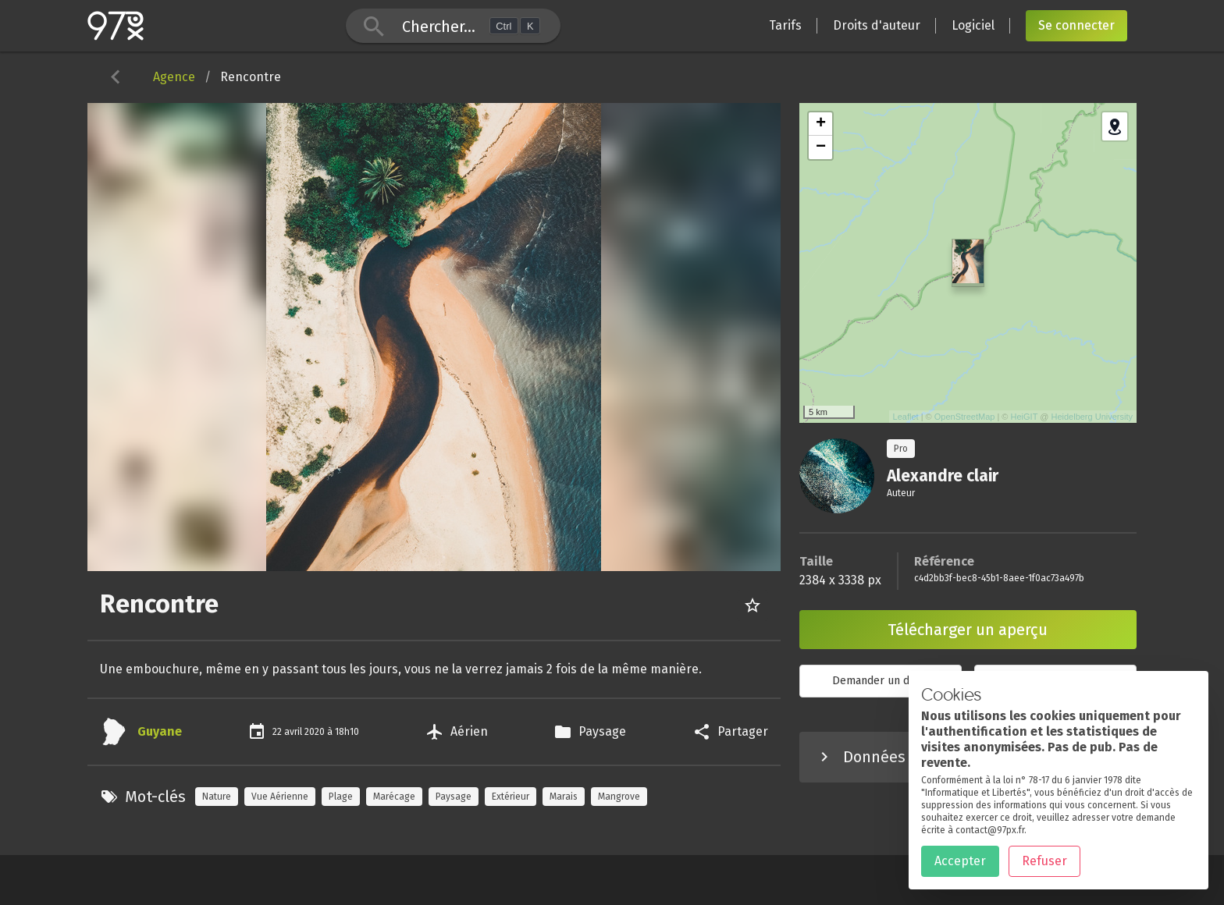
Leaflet (906, 416)
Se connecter (1076, 25)
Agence (174, 76)
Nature (216, 796)
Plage (341, 796)
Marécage (394, 796)
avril (294, 731)
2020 (315, 731)
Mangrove (619, 796)
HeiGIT (1024, 416)
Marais (564, 796)
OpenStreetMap (964, 416)
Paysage (453, 796)
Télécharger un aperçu (968, 629)
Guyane (159, 731)
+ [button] (821, 124)
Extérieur (510, 796)
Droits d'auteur (876, 25)
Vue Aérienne (279, 796)
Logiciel (973, 25)
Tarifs (785, 25)
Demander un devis (880, 680)
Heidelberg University (1092, 416)
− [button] (821, 147)
